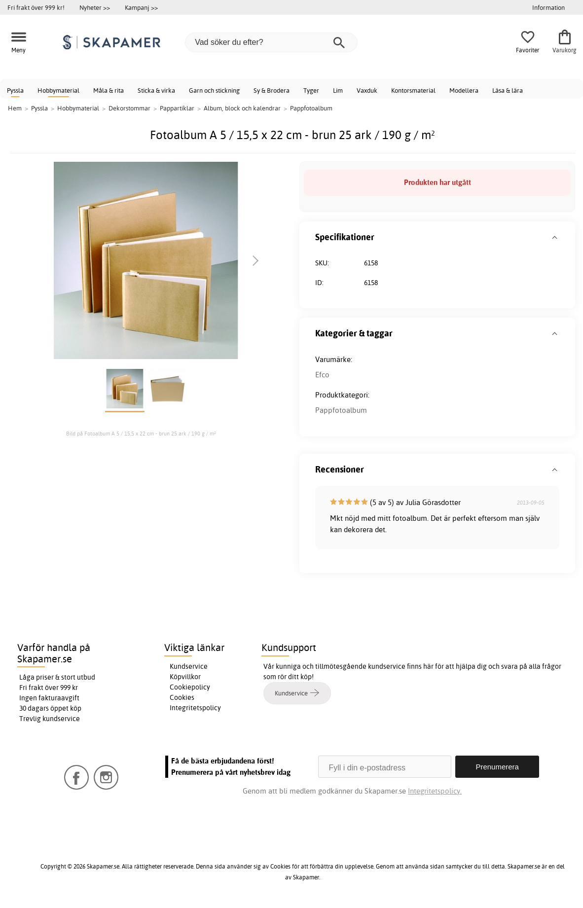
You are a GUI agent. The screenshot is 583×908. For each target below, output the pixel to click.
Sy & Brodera (272, 90)
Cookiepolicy (190, 687)
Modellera (463, 90)
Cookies (182, 697)
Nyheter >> (94, 7)
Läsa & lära (507, 90)
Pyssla (15, 90)
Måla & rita (108, 90)
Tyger (311, 90)
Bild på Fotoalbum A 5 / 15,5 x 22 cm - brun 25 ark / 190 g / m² (141, 433)
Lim (338, 90)
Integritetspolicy (195, 707)
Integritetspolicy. (435, 791)
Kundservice (189, 666)
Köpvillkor (185, 676)
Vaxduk (367, 90)
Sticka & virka (156, 90)
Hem (15, 108)
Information (548, 7)
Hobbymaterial (58, 90)
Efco (322, 374)
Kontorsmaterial (413, 90)
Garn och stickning (214, 90)
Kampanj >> (141, 7)
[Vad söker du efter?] (271, 42)
